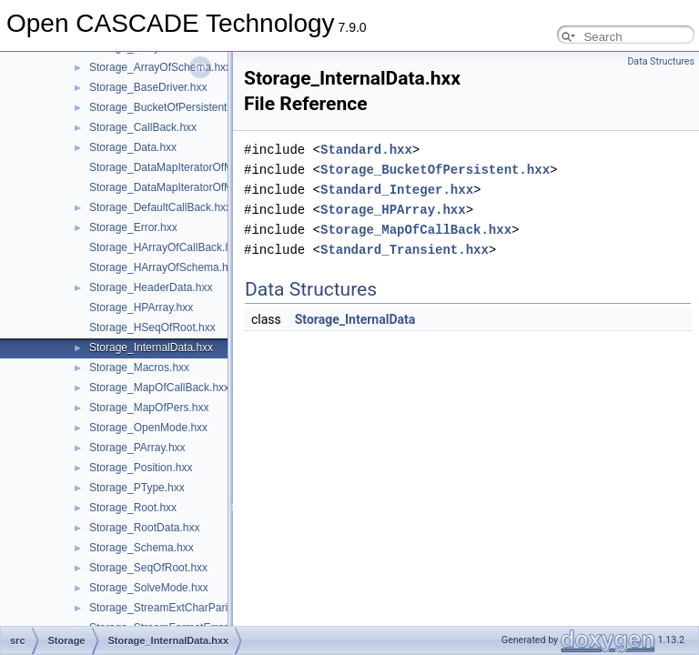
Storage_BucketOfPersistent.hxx (168, 107)
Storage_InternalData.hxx (151, 347)
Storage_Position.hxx (140, 467)
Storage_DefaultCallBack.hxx (160, 207)
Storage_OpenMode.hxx (148, 427)
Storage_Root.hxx (133, 507)
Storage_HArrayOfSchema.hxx (164, 267)
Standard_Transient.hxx (404, 249)
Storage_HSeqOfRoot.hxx (152, 327)
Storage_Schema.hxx (141, 547)
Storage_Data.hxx (133, 147)
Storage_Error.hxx (133, 227)
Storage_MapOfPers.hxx (148, 407)
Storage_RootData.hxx (144, 527)
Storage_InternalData (355, 319)
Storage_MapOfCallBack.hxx (159, 387)
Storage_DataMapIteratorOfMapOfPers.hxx (194, 187)
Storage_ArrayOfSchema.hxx (160, 67)
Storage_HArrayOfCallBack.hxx (165, 247)
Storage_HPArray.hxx (141, 307)
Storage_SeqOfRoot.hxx (148, 567)
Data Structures (660, 61)
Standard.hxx (366, 149)
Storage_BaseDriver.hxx (148, 87)
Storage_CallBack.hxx (143, 127)
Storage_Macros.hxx (139, 367)
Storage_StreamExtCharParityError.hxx (184, 607)
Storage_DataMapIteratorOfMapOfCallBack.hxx (204, 167)
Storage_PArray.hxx (137, 447)
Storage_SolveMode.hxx (148, 587)
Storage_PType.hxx (137, 487)
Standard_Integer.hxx (396, 189)
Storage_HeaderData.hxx (150, 287)
